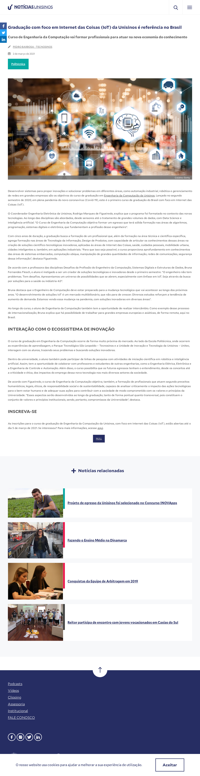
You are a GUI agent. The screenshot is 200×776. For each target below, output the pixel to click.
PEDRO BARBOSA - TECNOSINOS (32, 46)
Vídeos (13, 690)
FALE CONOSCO (21, 717)
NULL (99, 438)
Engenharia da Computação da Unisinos (129, 195)
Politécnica (18, 64)
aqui (100, 428)
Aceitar (170, 764)
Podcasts (15, 683)
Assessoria (16, 704)
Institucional (18, 710)
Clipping (14, 697)
